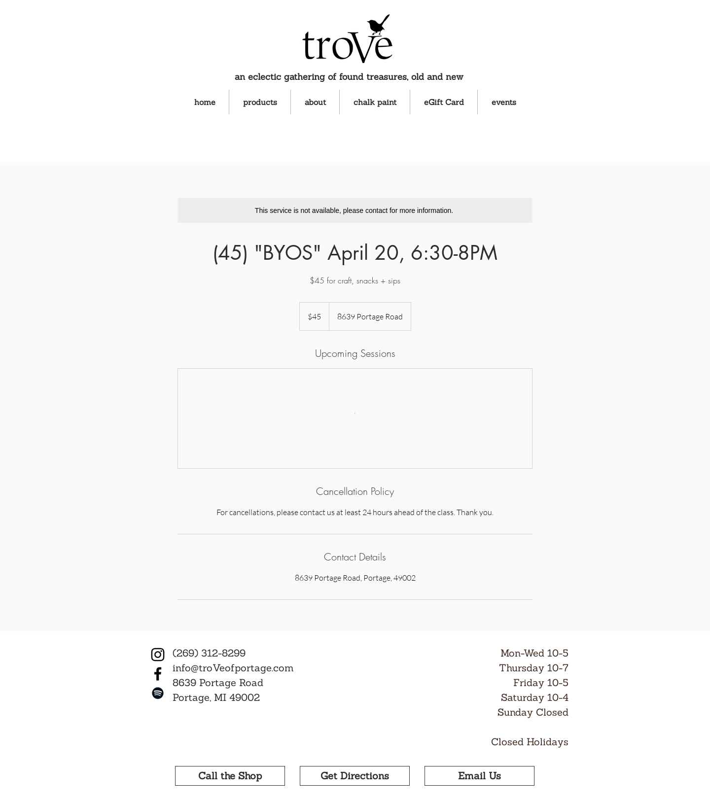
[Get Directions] (355, 776)
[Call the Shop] (230, 776)
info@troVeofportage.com (233, 667)
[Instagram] (158, 654)
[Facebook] (158, 674)
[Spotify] (158, 693)
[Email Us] (479, 776)
